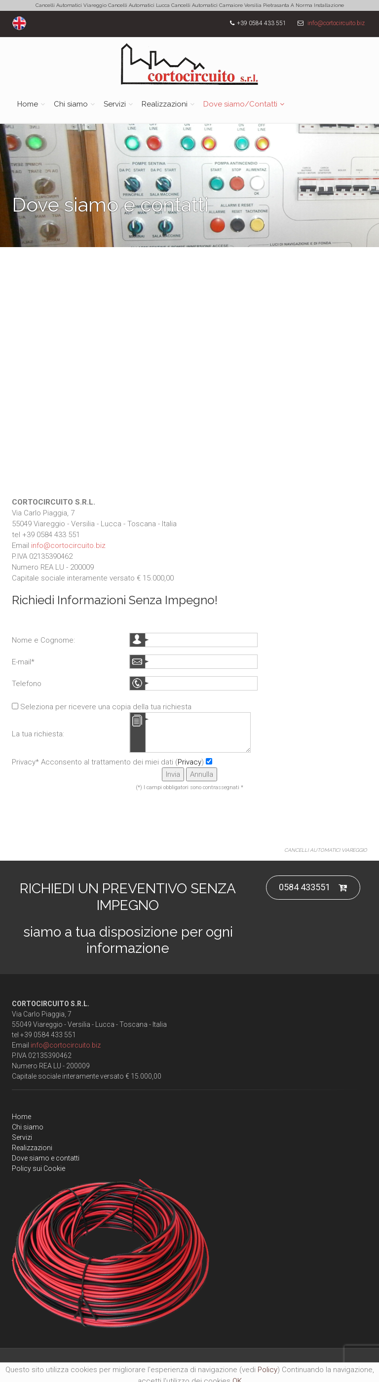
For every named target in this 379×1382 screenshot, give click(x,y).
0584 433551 (313, 887)
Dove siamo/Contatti (240, 104)
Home (27, 104)
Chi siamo (71, 104)
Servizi (115, 104)
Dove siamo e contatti (45, 1158)
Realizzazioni (165, 104)
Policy (267, 1369)
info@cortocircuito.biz (336, 23)
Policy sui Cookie (38, 1168)
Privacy (189, 762)
